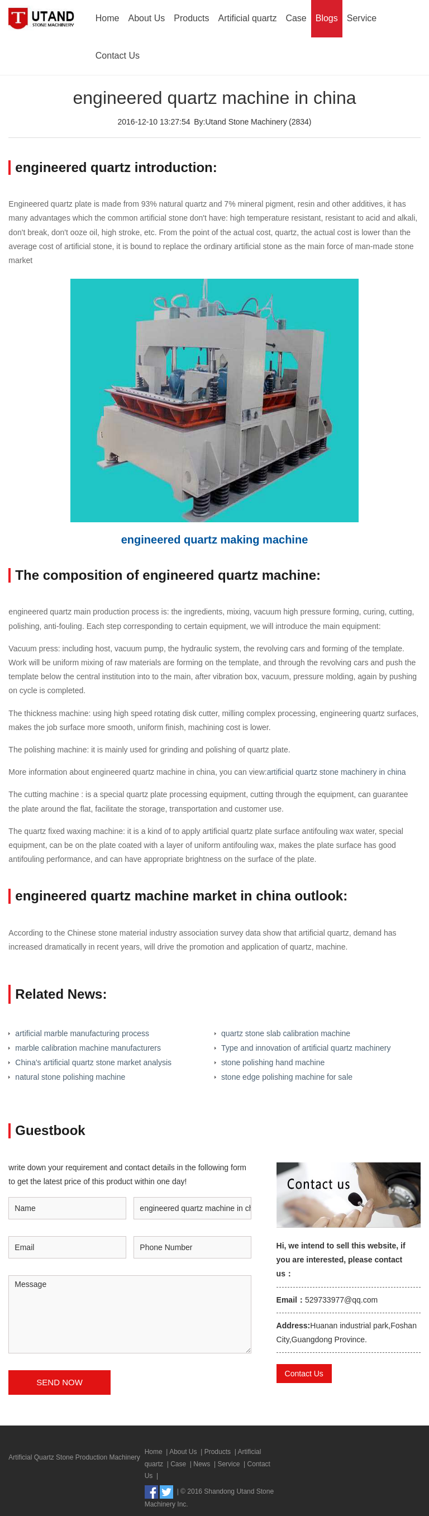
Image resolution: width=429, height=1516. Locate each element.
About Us (146, 18)
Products (191, 18)
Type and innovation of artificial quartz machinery (306, 1047)
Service (361, 18)
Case (295, 18)
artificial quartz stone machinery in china (336, 771)
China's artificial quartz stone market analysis (93, 1062)
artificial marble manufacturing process (82, 1033)
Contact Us (118, 55)
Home (108, 18)
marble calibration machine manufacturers (88, 1047)
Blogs (327, 18)
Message (129, 1314)
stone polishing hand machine (273, 1062)
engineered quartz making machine (214, 539)
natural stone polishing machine (70, 1076)
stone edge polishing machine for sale (286, 1076)
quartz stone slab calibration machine (285, 1033)
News (201, 1464)
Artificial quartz (247, 18)
